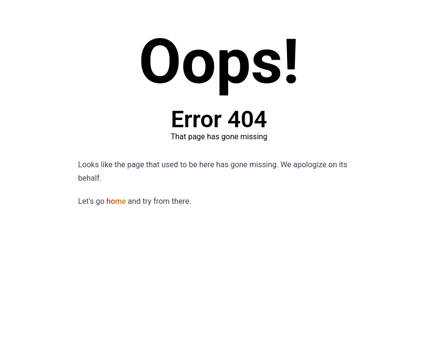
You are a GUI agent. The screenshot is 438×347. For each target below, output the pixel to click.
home (116, 201)
